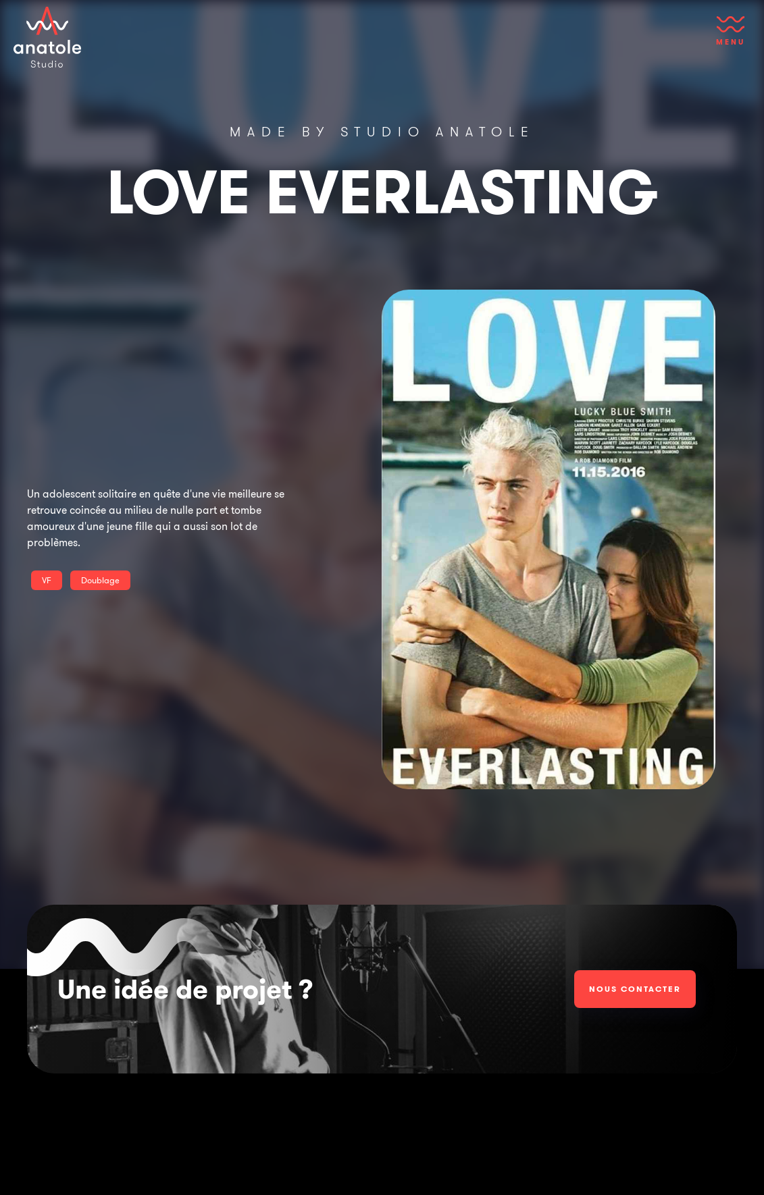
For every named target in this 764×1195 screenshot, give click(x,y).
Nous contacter (635, 989)
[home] (47, 37)
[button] (730, 37)
